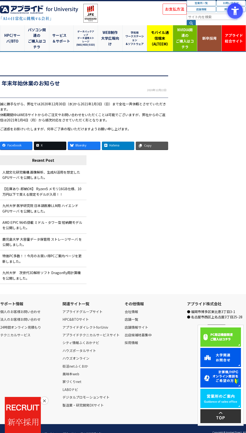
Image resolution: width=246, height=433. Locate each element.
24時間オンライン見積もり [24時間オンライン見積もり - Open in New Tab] (20, 317)
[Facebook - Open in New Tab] (16, 136)
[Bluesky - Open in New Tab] (84, 136)
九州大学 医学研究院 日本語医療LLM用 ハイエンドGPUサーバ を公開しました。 (40, 198)
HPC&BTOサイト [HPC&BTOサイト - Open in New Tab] (75, 309)
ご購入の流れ (69, 424)
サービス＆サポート (61, 33)
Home (4, 424)
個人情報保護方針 (90, 424)
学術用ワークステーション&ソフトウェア (135, 33)
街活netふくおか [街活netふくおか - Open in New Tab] (75, 356)
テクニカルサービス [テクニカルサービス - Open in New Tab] (15, 325)
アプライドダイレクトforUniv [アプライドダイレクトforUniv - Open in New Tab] (85, 317)
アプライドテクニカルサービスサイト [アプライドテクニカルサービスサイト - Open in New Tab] (91, 325)
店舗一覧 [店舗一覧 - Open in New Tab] (131, 309)
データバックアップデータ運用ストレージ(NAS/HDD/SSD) (86, 33)
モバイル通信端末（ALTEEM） (160, 33)
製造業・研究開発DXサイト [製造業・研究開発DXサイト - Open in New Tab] (83, 395)
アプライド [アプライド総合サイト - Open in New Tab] (233, 33)
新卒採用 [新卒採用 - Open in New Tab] (209, 33)
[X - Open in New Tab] (50, 136)
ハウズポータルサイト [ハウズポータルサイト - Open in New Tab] (79, 340)
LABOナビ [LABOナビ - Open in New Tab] (70, 379)
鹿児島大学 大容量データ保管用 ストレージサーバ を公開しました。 (42, 232)
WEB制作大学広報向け (110, 33)
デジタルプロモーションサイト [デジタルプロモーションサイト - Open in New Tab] (86, 387)
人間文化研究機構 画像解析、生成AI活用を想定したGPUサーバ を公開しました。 (41, 165)
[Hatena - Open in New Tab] (118, 136)
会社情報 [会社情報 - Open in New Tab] (131, 301)
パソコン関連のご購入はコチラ (37, 33)
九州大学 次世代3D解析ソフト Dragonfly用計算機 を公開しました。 (41, 265)
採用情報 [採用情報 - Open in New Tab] (131, 332)
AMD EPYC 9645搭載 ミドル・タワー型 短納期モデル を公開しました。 (42, 215)
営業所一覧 (201, 3)
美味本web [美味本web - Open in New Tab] (70, 364)
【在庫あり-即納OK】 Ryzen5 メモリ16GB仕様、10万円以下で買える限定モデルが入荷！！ (41, 181)
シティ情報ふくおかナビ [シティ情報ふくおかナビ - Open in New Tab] (80, 332)
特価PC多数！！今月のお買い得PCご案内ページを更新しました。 (42, 249)
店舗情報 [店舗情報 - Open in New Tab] (201, 9)
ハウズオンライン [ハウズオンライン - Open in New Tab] (75, 348)
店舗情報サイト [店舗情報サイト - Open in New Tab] (136, 317)
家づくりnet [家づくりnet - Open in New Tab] (71, 371)
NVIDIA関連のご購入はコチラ (185, 33)
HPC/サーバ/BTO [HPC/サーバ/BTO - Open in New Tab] (12, 33)
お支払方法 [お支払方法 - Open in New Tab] (174, 9)
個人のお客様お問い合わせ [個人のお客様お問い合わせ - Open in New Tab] (20, 301)
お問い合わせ (50, 424)
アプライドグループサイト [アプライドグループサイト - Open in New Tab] (82, 301)
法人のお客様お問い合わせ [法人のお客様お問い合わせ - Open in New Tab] (20, 309)
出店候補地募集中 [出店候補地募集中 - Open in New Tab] (138, 325)
